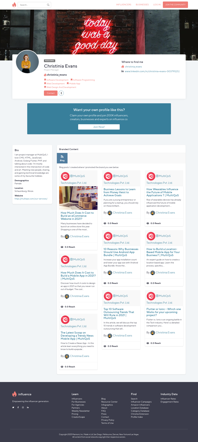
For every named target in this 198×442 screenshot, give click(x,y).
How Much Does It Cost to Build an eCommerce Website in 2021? (77, 215)
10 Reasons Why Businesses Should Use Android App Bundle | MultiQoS (121, 252)
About (104, 407)
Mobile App (74, 83)
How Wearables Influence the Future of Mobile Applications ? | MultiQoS (162, 192)
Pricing (75, 414)
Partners (76, 407)
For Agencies (78, 404)
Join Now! (99, 126)
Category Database (140, 410)
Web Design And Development (61, 87)
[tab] (62, 158)
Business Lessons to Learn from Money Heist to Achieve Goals (119, 192)
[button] (61, 93)
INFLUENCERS (123, 4)
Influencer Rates (168, 398)
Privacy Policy (107, 420)
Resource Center (109, 401)
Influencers (77, 398)
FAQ (103, 410)
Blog (103, 398)
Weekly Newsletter (81, 410)
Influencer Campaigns (141, 401)
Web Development (56, 83)
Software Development (57, 80)
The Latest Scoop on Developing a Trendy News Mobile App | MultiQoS (77, 335)
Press (103, 414)
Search (134, 398)
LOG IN (157, 4)
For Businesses (79, 401)
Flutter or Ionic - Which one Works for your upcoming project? (163, 312)
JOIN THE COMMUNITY (175, 4)
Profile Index (137, 417)
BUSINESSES (142, 4)
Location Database (140, 407)
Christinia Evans (79, 236)
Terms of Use (107, 423)
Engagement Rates (170, 401)
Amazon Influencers (140, 404)
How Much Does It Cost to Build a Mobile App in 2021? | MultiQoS (78, 275)
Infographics (107, 404)
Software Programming (84, 80)
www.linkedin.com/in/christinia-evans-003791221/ (152, 71)
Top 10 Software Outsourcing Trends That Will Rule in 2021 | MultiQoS (119, 313)
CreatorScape (78, 417)
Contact (51, 93)
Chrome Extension (140, 414)
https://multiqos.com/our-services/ (31, 198)
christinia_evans (133, 66)
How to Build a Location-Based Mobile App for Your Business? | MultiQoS (163, 252)
